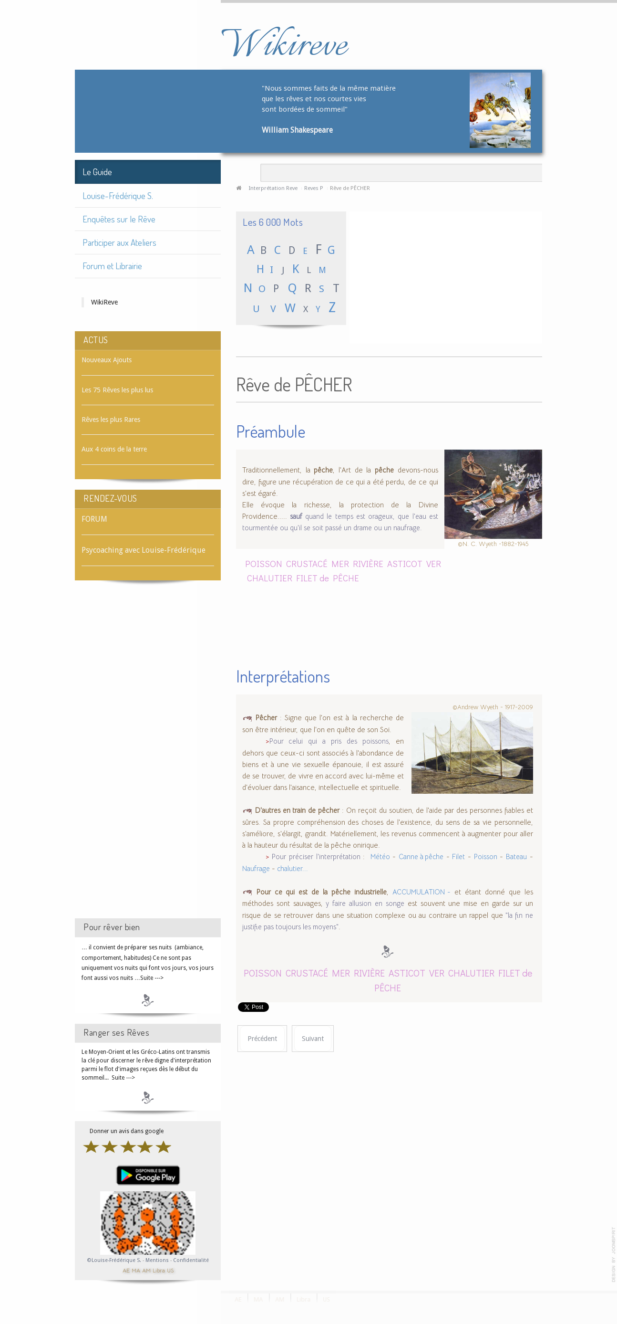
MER (340, 563)
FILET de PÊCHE (327, 578)
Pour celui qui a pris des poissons (329, 741)
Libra (159, 1269)
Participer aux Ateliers (119, 242)
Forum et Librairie (112, 265)
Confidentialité (191, 1260)
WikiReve (104, 302)
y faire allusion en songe (365, 903)
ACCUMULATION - (421, 892)
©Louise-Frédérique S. (114, 1260)
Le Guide (97, 171)
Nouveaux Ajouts (107, 360)
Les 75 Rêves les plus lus (117, 390)
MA (136, 1269)
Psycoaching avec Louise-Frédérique (144, 550)
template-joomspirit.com (614, 1255)
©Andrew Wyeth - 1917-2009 (492, 707)
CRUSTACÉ (307, 563)
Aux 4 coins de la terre (114, 449)
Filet (458, 856)
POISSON (263, 563)
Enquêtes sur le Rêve (118, 218)
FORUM (94, 519)
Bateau (516, 856)
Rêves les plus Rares (111, 419)
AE (126, 1269)
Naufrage (256, 868)
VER (433, 563)
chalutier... (292, 868)
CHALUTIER (269, 578)
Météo (380, 856)
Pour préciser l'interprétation (317, 856)
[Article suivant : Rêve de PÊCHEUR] (312, 1039)
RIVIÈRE (368, 563)
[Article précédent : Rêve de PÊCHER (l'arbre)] (262, 1039)
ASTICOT (404, 563)
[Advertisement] (148, 758)
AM (146, 1269)
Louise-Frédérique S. (117, 195)
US (170, 1269)
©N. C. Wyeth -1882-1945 (493, 544)
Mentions (157, 1260)
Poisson (485, 856)
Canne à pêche (421, 856)
